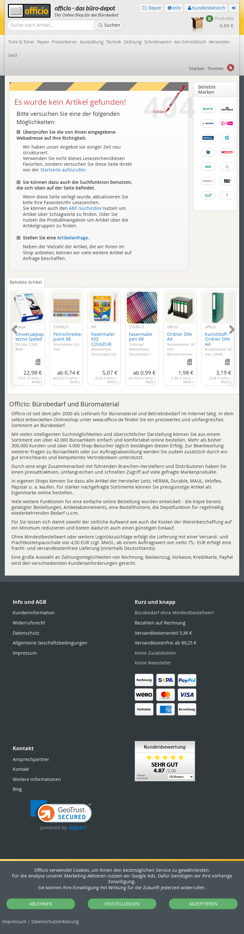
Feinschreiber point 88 (68, 341)
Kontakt (21, 769)
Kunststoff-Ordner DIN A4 (218, 348)
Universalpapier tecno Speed (33, 341)
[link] (61, 815)
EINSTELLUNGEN (122, 904)
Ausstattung (92, 42)
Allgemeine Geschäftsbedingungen (50, 643)
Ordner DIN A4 (180, 346)
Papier (43, 42)
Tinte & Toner (21, 42)
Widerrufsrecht (29, 623)
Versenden (219, 42)
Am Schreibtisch (190, 42)
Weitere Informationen (37, 779)
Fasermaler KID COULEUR (104, 348)
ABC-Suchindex (85, 208)
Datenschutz (55, 921)
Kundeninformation (34, 613)
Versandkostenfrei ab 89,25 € (165, 643)
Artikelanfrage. (73, 238)
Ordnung (133, 42)
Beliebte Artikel (26, 282)
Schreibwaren (158, 42)
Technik (113, 42)
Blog (17, 789)
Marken (197, 68)
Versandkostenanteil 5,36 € (163, 633)
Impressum (14, 921)
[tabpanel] (123, 336)
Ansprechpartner (31, 759)
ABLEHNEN (40, 904)
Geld (12, 55)
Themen (215, 68)
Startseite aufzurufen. (63, 170)
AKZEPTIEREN (203, 904)
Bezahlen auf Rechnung (160, 623)
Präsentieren (64, 42)
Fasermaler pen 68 (141, 346)
